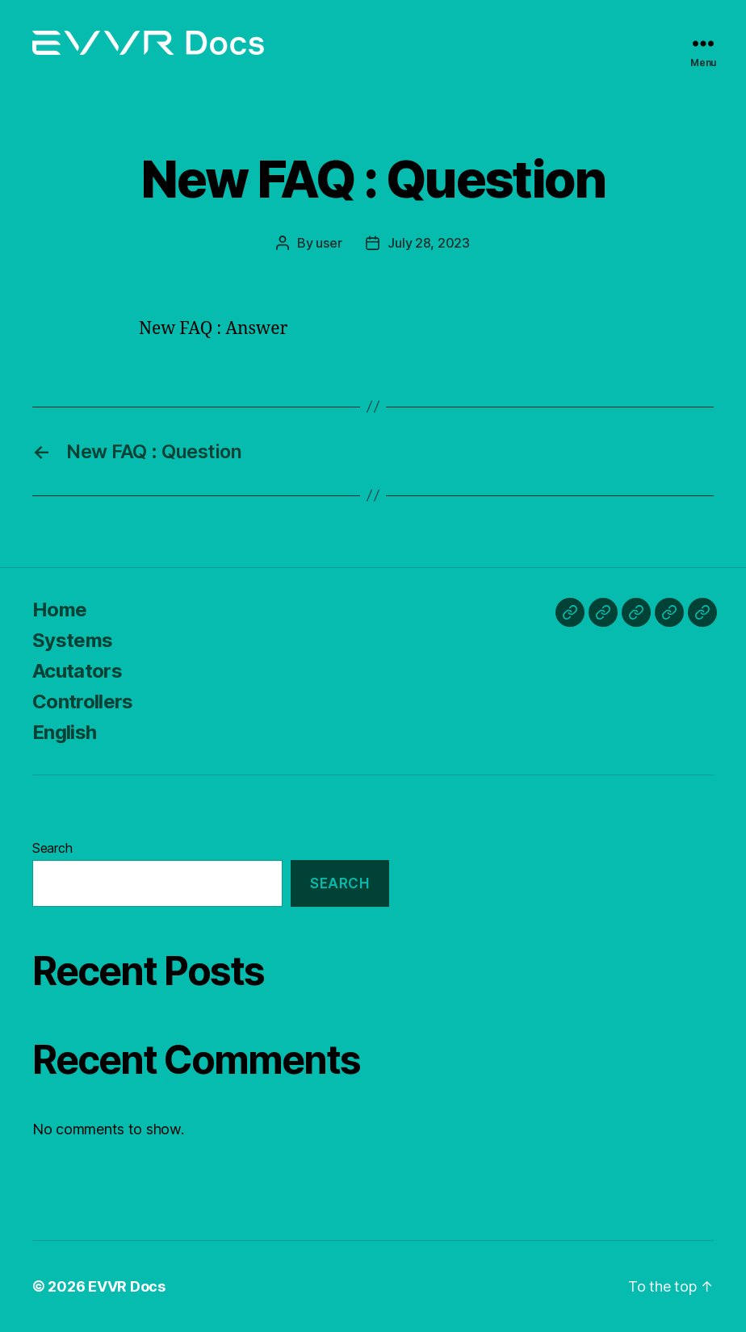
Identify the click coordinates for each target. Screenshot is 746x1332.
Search (52, 848)
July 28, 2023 (429, 243)
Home (59, 609)
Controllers (82, 701)
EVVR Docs (127, 1286)
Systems (72, 640)
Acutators (77, 671)
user (329, 243)
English (64, 732)
